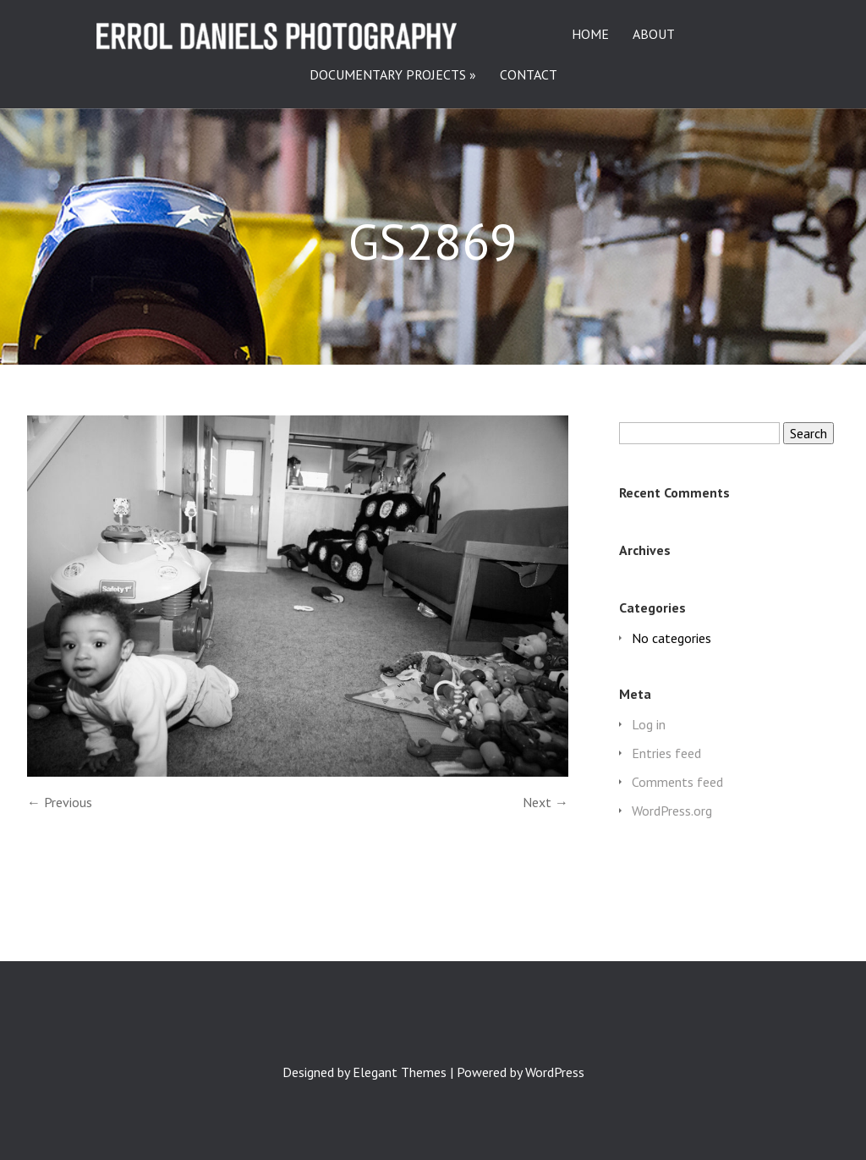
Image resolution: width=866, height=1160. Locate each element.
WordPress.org (672, 810)
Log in (649, 724)
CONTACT (528, 75)
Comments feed (677, 781)
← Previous (59, 802)
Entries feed (666, 753)
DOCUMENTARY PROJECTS (388, 75)
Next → (545, 802)
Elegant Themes (400, 1072)
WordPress (554, 1072)
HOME (590, 34)
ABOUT (654, 34)
